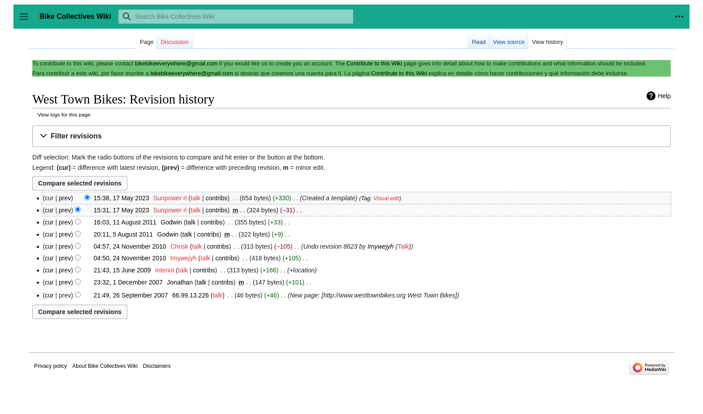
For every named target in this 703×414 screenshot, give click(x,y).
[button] (351, 136)
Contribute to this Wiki (374, 63)
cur (49, 210)
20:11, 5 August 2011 (123, 234)
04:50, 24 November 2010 (130, 258)
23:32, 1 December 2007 (128, 282)
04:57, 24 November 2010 (130, 246)
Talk (403, 246)
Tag (365, 198)
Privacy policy (50, 366)
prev (65, 198)
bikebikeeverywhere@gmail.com (176, 63)
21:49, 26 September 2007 (131, 295)
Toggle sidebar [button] (26, 21)
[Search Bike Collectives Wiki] (235, 16)
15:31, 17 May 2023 (121, 210)
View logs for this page (64, 114)
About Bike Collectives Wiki (104, 366)
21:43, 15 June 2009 (122, 270)
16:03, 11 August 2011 (125, 222)
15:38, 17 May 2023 (121, 198)
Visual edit (386, 198)
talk (195, 198)
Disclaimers (157, 366)
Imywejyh (381, 246)
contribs (216, 198)
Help (664, 95)
